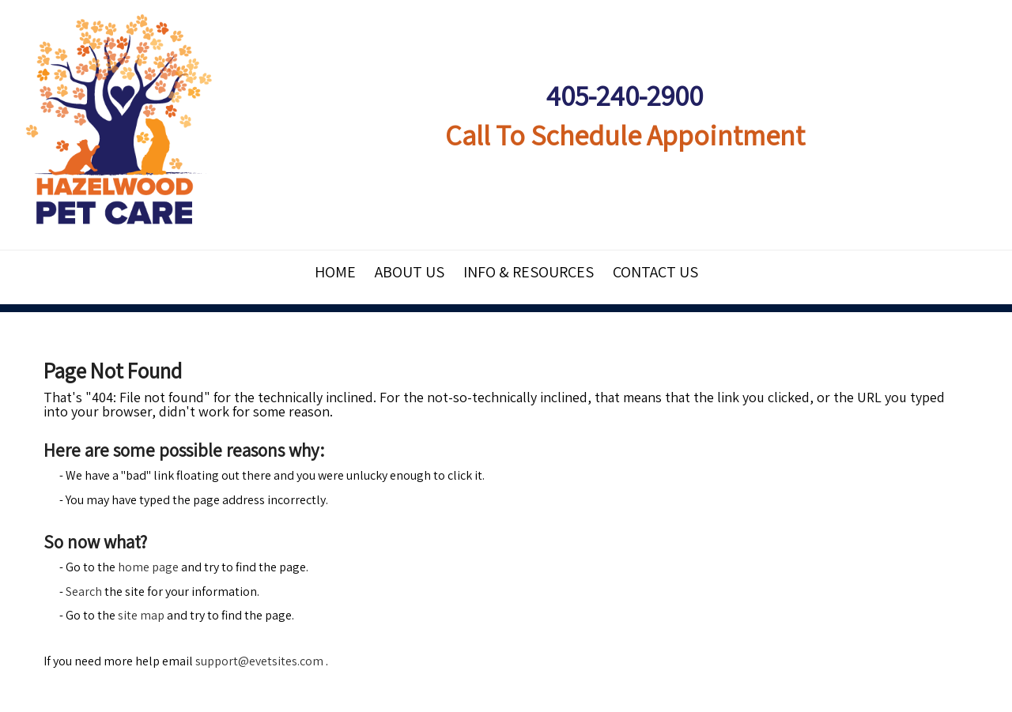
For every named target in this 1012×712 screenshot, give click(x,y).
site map (141, 615)
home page (148, 567)
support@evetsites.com (259, 661)
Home (335, 272)
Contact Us (655, 272)
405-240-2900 (624, 95)
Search (84, 591)
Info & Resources (528, 272)
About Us (409, 272)
